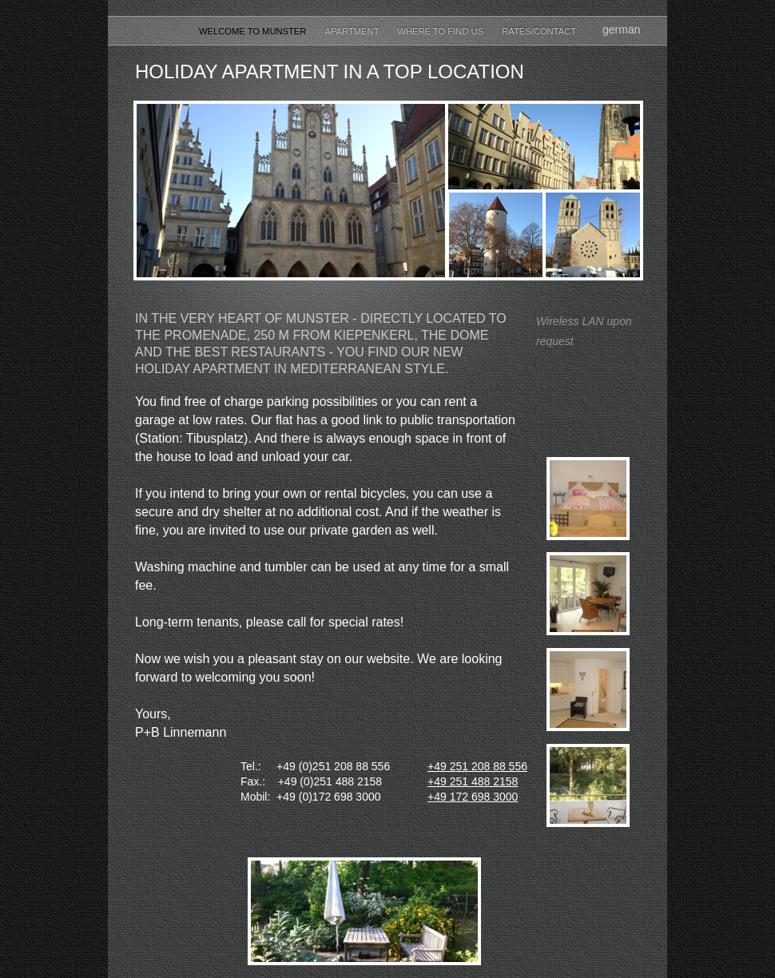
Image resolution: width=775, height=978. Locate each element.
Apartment (353, 31)
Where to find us (441, 31)
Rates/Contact (539, 31)
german (621, 29)
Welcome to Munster (254, 31)
